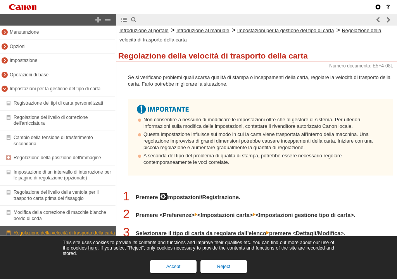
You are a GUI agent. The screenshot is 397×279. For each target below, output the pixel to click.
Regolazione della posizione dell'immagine (57, 157)
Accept (173, 266)
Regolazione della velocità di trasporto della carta (64, 233)
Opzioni (18, 46)
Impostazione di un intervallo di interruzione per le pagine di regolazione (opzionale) (62, 175)
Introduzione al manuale (203, 30)
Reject (223, 266)
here (92, 248)
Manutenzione (24, 32)
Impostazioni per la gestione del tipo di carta (55, 88)
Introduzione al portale (144, 30)
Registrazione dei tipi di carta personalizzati (58, 103)
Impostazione (23, 60)
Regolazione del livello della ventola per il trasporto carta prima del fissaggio (56, 195)
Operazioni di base (29, 75)
